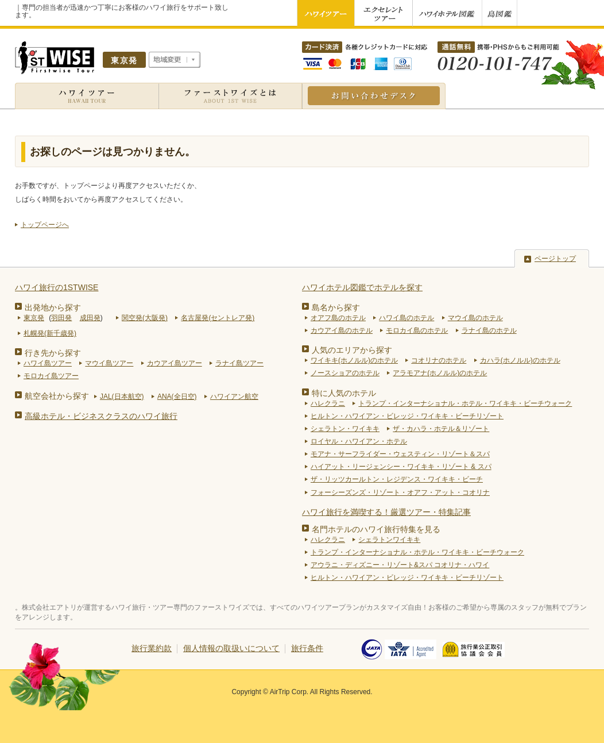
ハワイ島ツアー (48, 363)
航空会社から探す (57, 396)
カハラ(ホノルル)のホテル (520, 360)
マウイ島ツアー (109, 363)
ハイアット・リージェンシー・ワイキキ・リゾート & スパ (401, 467)
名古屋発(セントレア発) (217, 318)
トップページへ (45, 225)
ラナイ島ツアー (239, 363)
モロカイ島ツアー (51, 376)
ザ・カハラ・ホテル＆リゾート (441, 429)
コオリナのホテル (438, 360)
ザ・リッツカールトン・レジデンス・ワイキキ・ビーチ (397, 479)
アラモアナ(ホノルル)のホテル (440, 373)
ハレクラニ (328, 403)
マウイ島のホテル (475, 318)
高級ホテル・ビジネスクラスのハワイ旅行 (101, 416)
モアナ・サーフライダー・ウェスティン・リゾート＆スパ (400, 454)
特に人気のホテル (344, 393)
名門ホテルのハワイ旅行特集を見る (376, 529)
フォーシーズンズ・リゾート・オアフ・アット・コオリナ (400, 492)
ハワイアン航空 (234, 396)
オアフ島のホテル (338, 318)
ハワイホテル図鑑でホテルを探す (362, 287)
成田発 (90, 318)
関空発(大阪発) (145, 318)
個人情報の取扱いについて (231, 648)
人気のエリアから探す (352, 350)
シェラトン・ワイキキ (345, 429)
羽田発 (61, 318)
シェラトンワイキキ (389, 540)
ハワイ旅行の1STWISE (56, 287)
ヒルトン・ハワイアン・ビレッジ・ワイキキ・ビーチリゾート (407, 416)
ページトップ (555, 259)
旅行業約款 (151, 648)
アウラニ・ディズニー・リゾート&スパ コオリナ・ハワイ (400, 565)
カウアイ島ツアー (174, 363)
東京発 (34, 318)
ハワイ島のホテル (406, 318)
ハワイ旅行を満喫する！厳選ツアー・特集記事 (386, 512)
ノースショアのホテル (345, 373)
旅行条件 (307, 648)
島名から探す (336, 307)
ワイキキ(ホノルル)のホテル (354, 360)
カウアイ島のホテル (342, 330)
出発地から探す (53, 307)
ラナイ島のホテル (489, 330)
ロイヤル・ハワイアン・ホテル (359, 441)
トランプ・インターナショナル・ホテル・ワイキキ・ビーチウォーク (465, 403)
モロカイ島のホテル (417, 330)
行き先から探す (53, 352)
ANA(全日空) (177, 396)
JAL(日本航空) (122, 396)
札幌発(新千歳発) (50, 333)
